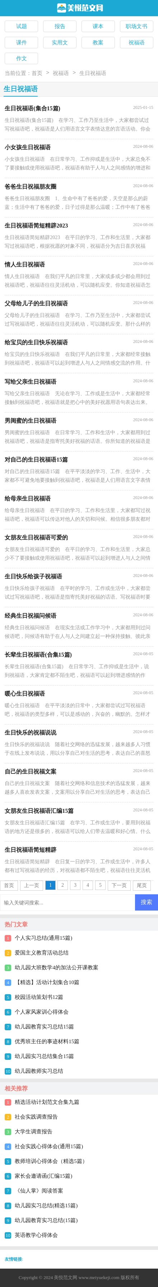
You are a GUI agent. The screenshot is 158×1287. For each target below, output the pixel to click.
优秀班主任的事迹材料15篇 (47, 1041)
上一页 (31, 885)
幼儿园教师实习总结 (39, 1071)
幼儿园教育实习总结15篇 (44, 1027)
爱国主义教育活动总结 (42, 953)
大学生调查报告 (33, 1131)
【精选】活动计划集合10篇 (47, 982)
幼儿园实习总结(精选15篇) (46, 1205)
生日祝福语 (92, 73)
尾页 (142, 885)
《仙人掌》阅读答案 (39, 1191)
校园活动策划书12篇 (39, 997)
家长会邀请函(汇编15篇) (43, 1176)
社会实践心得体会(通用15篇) (49, 1146)
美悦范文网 (65, 1277)
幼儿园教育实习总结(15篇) (46, 1220)
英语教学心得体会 (36, 1235)
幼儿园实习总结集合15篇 (44, 1056)
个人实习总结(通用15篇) (43, 938)
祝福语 (61, 73)
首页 (37, 73)
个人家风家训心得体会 (42, 1012)
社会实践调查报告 (36, 1117)
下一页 (119, 885)
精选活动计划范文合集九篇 (47, 1102)
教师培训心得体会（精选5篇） (51, 1161)
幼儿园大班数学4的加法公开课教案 (56, 967)
